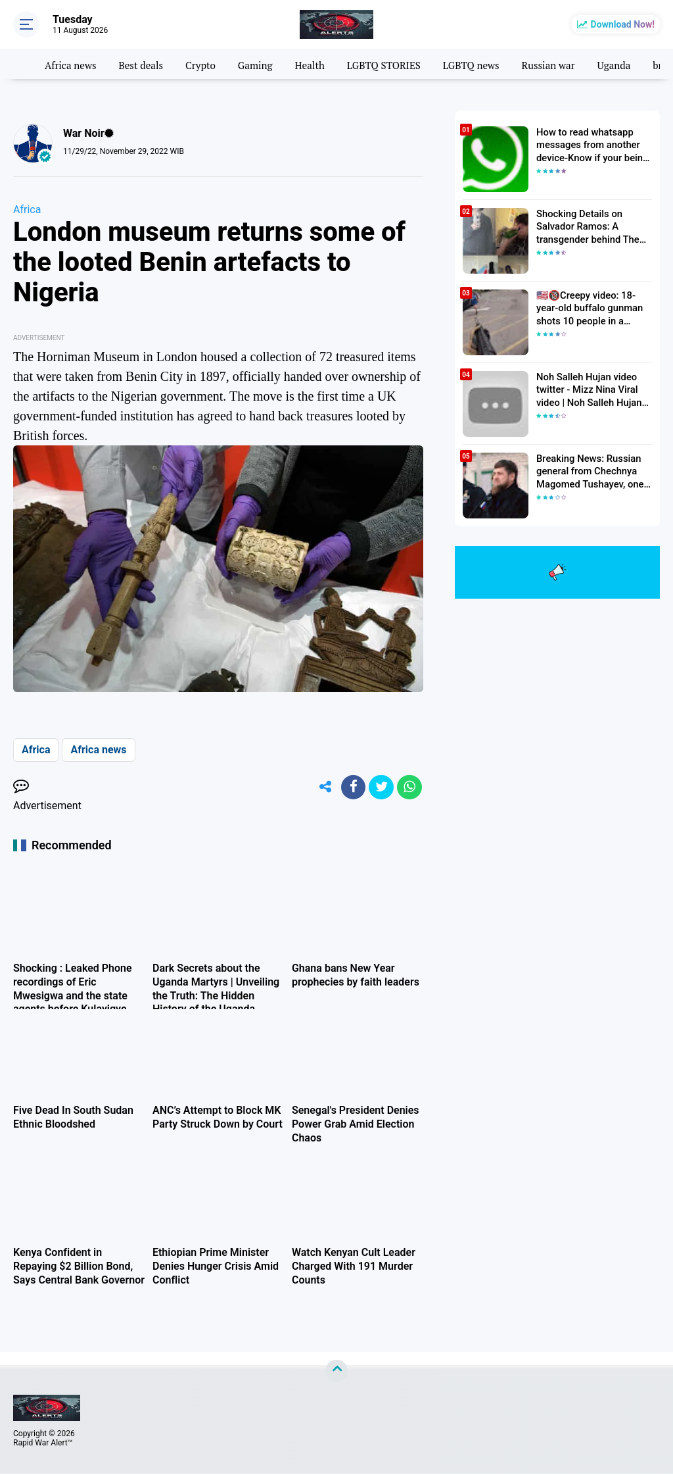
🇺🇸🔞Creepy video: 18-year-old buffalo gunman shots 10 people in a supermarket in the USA (593, 308)
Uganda (636, 64)
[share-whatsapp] (409, 788)
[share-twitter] (379, 788)
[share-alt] (320, 788)
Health (320, 64)
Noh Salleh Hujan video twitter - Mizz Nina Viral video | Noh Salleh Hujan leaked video (586, 389)
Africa (27, 209)
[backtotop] (336, 1372)
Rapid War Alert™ (42, 1444)
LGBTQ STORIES (397, 64)
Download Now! (623, 24)
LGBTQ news (488, 64)
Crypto (207, 64)
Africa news (72, 64)
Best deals (145, 64)
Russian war (567, 64)
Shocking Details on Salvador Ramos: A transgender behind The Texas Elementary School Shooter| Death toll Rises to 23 (592, 226)
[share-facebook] (349, 788)
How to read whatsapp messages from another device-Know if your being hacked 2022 (589, 144)
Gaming (263, 64)
